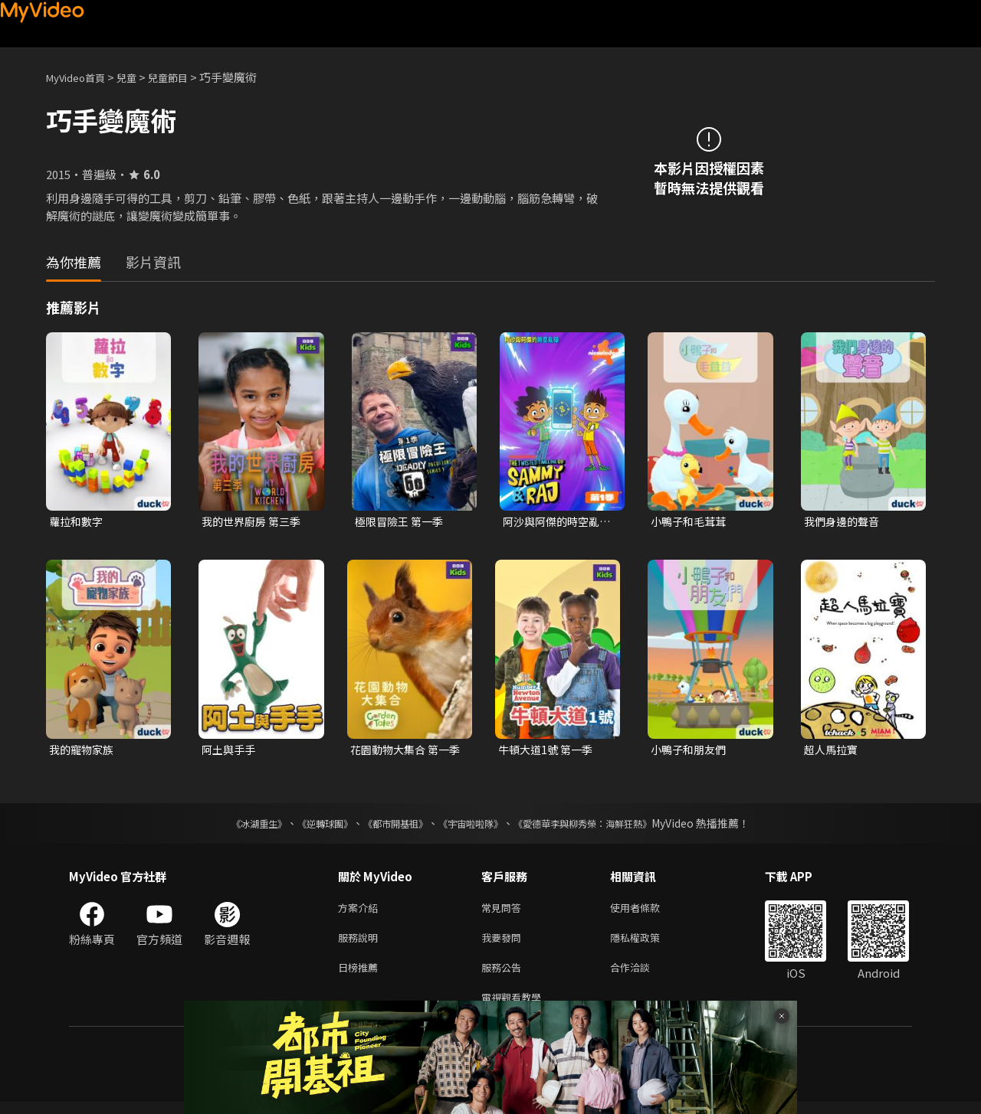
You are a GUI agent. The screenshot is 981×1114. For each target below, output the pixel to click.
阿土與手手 (230, 751)
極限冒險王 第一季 (402, 522)
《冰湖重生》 (232, 826)
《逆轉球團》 (307, 826)
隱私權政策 (648, 944)
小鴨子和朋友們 (691, 751)
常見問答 (504, 911)
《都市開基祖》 (387, 826)
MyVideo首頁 (81, 77)
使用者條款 (648, 911)
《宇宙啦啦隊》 (473, 826)
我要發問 (504, 944)
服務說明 (361, 944)
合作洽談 (642, 976)
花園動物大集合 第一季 (403, 751)
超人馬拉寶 (832, 751)
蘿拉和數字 (78, 522)
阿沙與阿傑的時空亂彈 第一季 (554, 522)
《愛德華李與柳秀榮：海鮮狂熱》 (602, 826)
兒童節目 (185, 77)
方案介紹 (361, 911)
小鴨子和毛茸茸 (691, 522)
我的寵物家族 (83, 751)
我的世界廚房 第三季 (254, 522)
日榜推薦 (361, 976)
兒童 (138, 77)
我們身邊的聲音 (844, 522)
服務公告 (504, 976)
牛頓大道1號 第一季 (548, 751)
